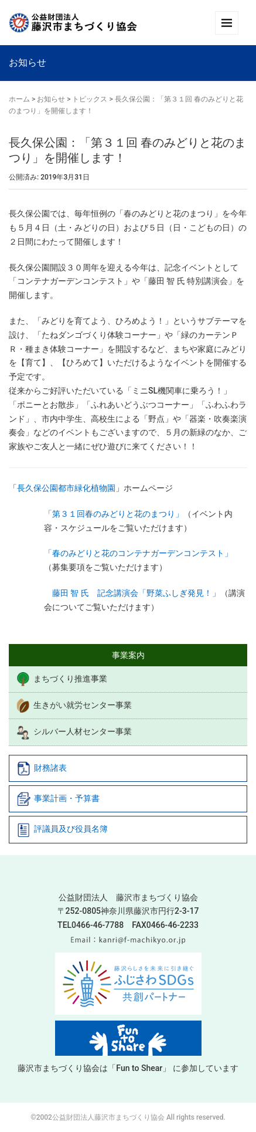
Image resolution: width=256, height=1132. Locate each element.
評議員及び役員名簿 (62, 830)
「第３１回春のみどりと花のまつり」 (113, 513)
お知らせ (51, 99)
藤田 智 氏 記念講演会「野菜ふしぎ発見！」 (132, 593)
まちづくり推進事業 (61, 679)
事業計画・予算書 (58, 799)
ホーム (19, 99)
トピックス (89, 99)
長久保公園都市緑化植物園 (66, 488)
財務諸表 (41, 768)
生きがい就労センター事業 (74, 706)
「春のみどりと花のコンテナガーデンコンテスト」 (138, 553)
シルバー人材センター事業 (74, 733)
